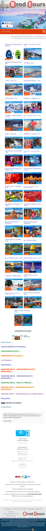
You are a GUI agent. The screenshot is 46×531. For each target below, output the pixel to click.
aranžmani (7, 509)
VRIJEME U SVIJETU (22, 518)
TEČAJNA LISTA (31, 518)
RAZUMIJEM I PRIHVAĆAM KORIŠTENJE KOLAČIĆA (23, 529)
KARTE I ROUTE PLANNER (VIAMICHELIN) (11, 514)
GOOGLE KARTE (11, 512)
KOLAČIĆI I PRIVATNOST (32, 521)
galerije (31, 509)
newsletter (23, 509)
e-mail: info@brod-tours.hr (39, 36)
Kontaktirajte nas (38, 414)
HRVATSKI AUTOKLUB (39, 518)
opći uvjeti (38, 509)
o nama (15, 509)
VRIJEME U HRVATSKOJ (10, 516)
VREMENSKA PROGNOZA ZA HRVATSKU (8, 518)
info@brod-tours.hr (24, 455)
